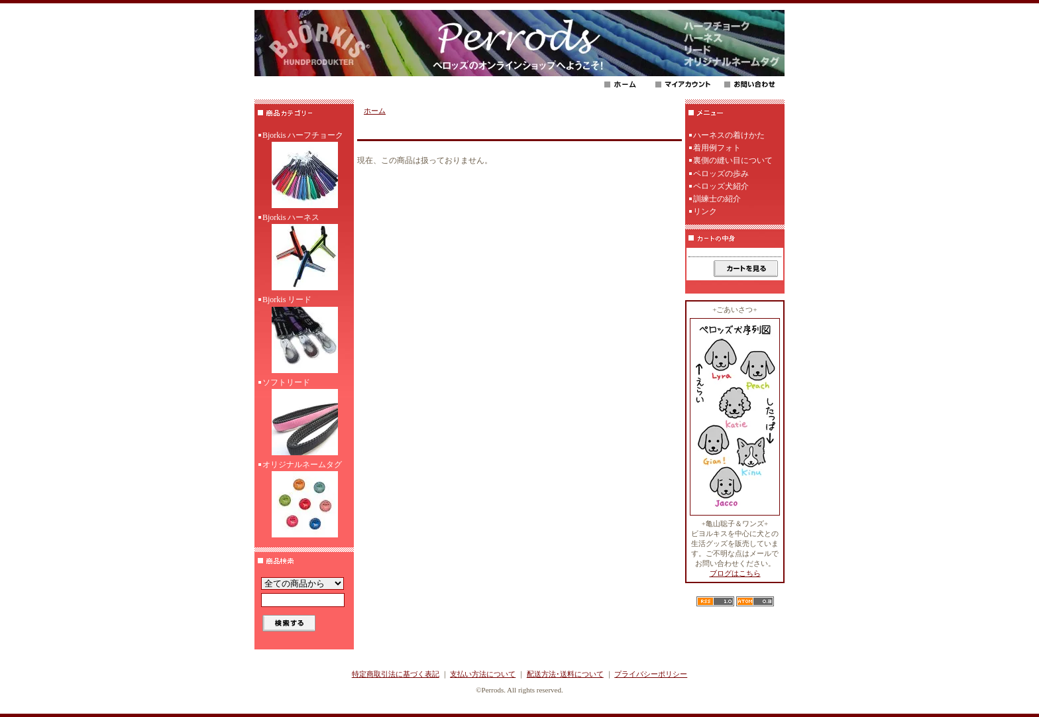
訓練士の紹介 (717, 198)
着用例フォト (717, 147)
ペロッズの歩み (721, 173)
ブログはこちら (735, 573)
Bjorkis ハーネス (304, 253)
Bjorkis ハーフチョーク (304, 171)
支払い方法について (483, 674)
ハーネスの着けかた (729, 135)
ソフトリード (304, 418)
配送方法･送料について (565, 674)
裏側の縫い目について (733, 160)
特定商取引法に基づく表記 (395, 674)
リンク (705, 211)
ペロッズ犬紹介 (721, 186)
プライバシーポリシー (650, 674)
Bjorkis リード (304, 335)
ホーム (375, 111)
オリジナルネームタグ (304, 500)
